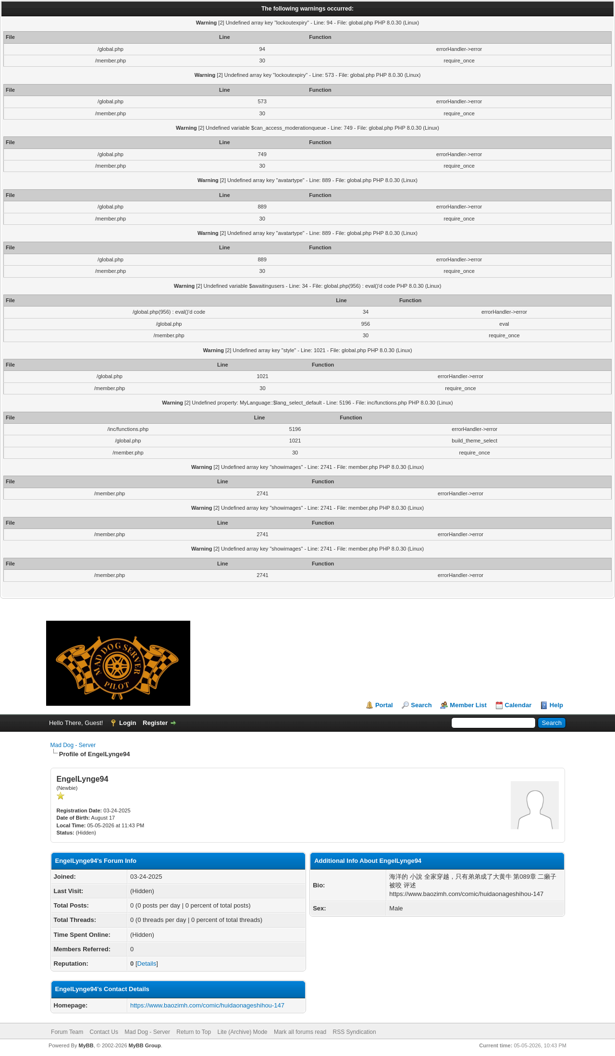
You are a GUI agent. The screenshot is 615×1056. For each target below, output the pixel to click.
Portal (384, 705)
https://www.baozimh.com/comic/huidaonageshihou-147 (207, 1005)
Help (556, 705)
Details (147, 963)
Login (127, 722)
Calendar (518, 705)
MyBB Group (145, 1045)
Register (155, 722)
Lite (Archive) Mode (243, 1032)
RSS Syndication (354, 1032)
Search (421, 705)
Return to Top (193, 1032)
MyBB (85, 1045)
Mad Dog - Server (73, 745)
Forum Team (67, 1032)
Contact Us (104, 1032)
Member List (468, 705)
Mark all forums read (300, 1032)
